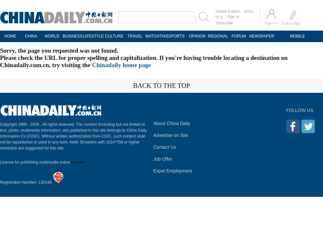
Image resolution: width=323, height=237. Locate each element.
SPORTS (176, 36)
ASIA (248, 11)
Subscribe (224, 23)
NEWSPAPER (259, 36)
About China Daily (171, 123)
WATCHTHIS (155, 36)
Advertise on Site (170, 135)
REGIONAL (218, 36)
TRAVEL (135, 36)
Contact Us (164, 147)
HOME (10, 36)
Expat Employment (172, 170)
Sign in (233, 16)
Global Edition (228, 11)
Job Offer (162, 159)
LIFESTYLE (93, 36)
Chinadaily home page (121, 65)
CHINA (31, 36)
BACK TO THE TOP (161, 85)
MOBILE (297, 36)
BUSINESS (73, 36)
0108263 (78, 162)
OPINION (197, 36)
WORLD (51, 36)
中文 (219, 17)
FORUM (239, 36)
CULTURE (114, 36)
